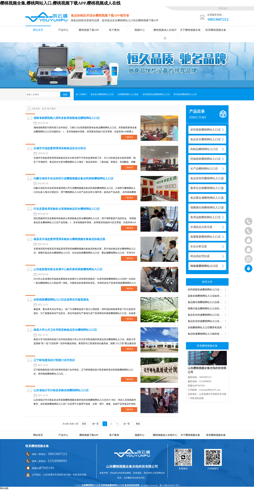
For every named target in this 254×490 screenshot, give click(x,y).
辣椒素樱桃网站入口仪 (204, 265)
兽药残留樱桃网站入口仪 (185, 94)
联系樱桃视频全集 (215, 30)
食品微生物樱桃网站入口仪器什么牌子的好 (207, 302)
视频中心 (139, 30)
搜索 (65, 94)
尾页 (138, 424)
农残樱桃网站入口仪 (90, 485)
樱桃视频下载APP (89, 30)
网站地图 (223, 8)
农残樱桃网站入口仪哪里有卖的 (205, 327)
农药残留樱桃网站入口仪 (112, 485)
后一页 (126, 424)
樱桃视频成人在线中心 (165, 34)
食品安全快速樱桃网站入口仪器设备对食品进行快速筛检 (207, 321)
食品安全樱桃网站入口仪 (102, 94)
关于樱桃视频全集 (190, 30)
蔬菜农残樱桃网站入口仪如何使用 (206, 296)
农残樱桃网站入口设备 (128, 94)
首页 (44, 108)
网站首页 (38, 30)
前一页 (95, 424)
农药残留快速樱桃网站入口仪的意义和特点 (207, 289)
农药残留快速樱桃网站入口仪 (156, 94)
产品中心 (63, 30)
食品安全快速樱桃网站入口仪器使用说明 (207, 315)
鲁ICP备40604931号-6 (169, 485)
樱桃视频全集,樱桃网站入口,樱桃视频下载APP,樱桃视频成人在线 (60, 3)
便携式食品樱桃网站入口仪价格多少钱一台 (207, 308)
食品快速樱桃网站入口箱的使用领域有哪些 (207, 334)
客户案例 (114, 30)
